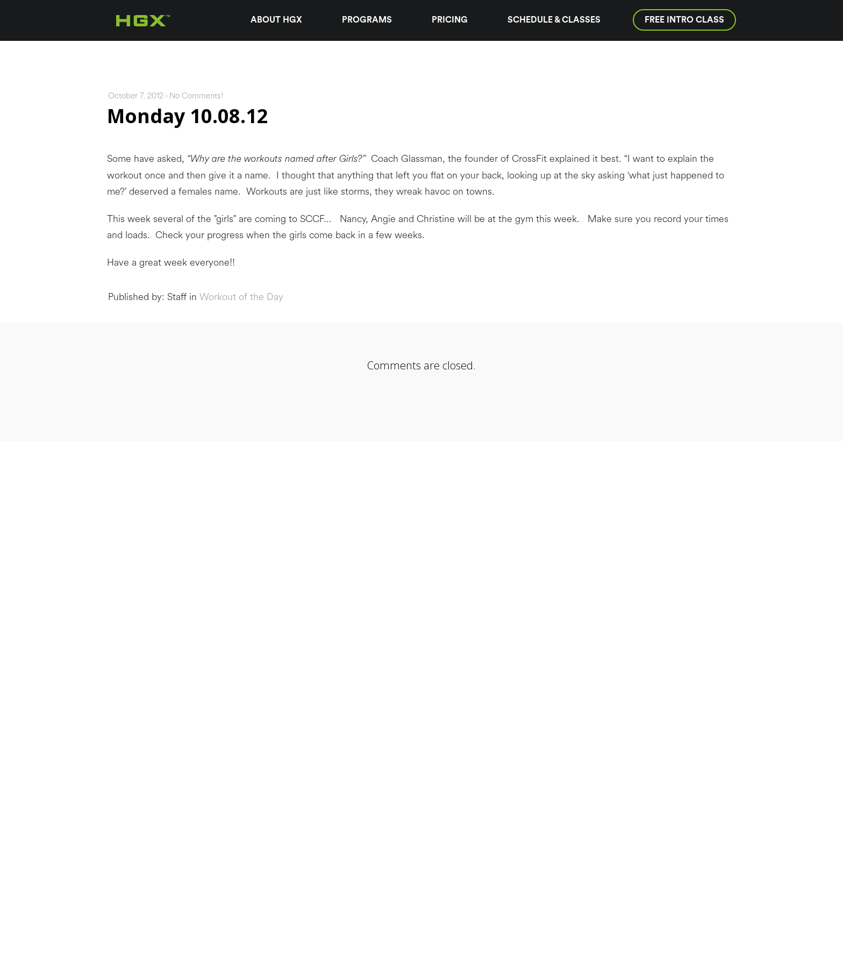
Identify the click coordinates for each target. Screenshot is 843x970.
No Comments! (196, 96)
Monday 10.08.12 (187, 116)
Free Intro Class (684, 20)
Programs (367, 20)
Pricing (450, 20)
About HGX (276, 20)
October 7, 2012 (135, 96)
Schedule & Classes (554, 20)
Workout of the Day (241, 297)
